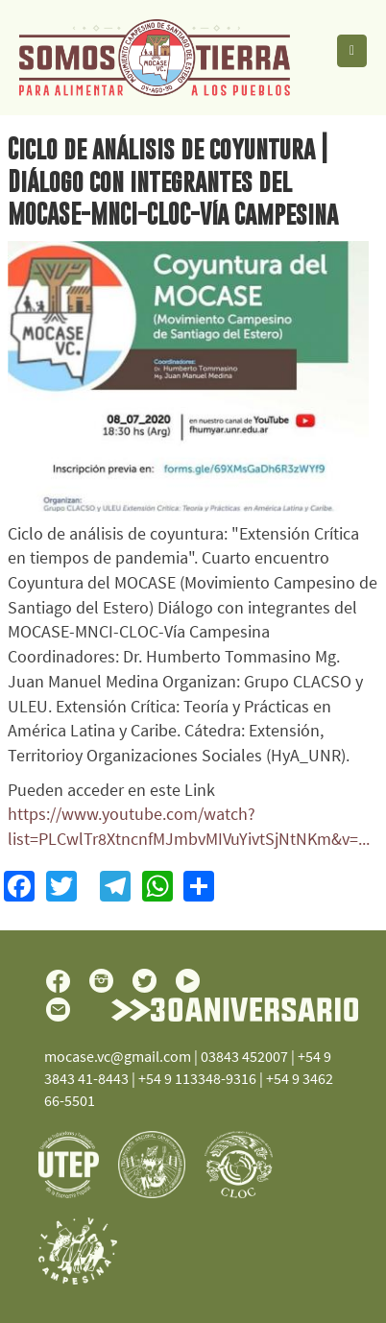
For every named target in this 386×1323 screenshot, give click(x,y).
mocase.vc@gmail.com (117, 1056)
